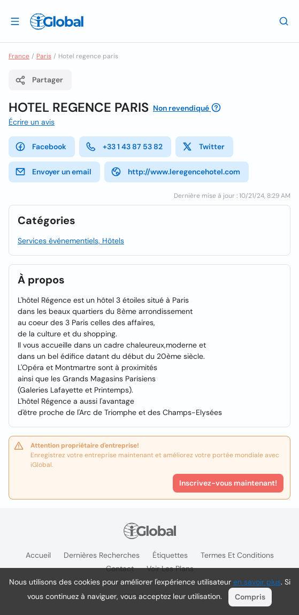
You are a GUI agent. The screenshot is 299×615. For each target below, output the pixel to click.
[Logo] (56, 21)
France (19, 56)
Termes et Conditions (237, 555)
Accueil (38, 555)
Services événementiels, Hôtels (71, 240)
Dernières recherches (102, 555)
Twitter (203, 146)
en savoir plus (257, 582)
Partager (39, 80)
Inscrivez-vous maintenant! (228, 483)
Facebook (40, 146)
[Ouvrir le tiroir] (15, 21)
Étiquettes (170, 555)
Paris (43, 56)
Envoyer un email (53, 171)
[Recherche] (284, 21)
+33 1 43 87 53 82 (124, 146)
